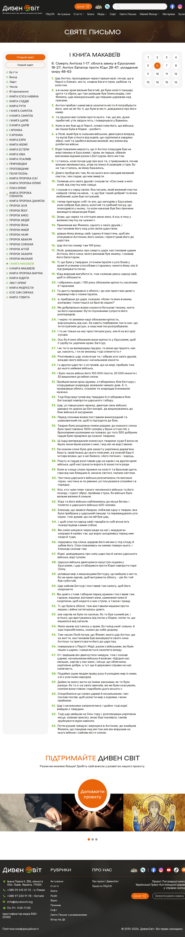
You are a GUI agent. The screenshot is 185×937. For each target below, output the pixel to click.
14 (157, 82)
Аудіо (53, 895)
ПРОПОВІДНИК (19, 168)
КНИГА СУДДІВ (19, 101)
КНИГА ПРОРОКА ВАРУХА (26, 273)
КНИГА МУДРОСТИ (21, 287)
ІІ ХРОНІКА (16, 135)
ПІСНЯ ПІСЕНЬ (18, 173)
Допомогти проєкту (93, 793)
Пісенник (55, 905)
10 (157, 74)
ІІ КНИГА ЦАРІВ (19, 125)
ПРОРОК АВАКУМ (20, 239)
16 (175, 82)
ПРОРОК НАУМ (18, 234)
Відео (53, 900)
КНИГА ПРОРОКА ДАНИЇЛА (27, 201)
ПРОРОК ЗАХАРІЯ (20, 254)
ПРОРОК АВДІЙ (19, 220)
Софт (113, 14)
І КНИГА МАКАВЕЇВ (21, 263)
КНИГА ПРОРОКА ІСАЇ (23, 178)
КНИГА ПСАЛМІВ (20, 159)
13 (148, 82)
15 (166, 82)
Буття (13, 72)
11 (166, 74)
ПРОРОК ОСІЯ (18, 205)
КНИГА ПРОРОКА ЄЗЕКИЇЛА (20, 194)
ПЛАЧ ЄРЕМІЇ (17, 188)
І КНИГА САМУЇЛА (20, 110)
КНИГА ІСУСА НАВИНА (24, 96)
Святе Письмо (128, 14)
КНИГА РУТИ (17, 106)
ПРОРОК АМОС (19, 215)
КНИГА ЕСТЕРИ (19, 149)
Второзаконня (19, 91)
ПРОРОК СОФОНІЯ (21, 244)
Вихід (13, 77)
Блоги (90, 14)
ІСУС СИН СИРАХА (21, 292)
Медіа (102, 14)
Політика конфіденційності (21, 929)
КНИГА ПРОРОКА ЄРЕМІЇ (25, 183)
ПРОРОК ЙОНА (18, 225)
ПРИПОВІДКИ (18, 164)
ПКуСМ (50, 14)
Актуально (64, 14)
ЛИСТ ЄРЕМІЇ (17, 283)
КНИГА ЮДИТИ (19, 278)
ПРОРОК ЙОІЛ (18, 210)
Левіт (13, 82)
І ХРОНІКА (15, 130)
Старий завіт (25, 57)
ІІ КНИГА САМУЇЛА (21, 115)
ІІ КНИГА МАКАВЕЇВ (22, 268)
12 (175, 74)
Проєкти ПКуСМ (102, 886)
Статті (79, 14)
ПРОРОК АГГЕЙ (19, 249)
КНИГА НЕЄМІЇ (18, 144)
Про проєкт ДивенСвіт (105, 881)
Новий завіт (25, 64)
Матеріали (169, 14)
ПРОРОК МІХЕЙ (19, 230)
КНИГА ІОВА (17, 154)
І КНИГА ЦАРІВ (18, 120)
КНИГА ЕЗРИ (17, 139)
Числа (13, 86)
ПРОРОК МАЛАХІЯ (21, 258)
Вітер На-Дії (57, 919)
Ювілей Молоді (149, 14)
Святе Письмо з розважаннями (68, 914)
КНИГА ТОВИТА (19, 297)
